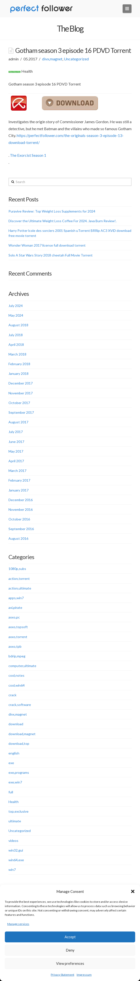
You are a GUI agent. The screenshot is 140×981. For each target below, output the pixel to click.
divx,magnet (52, 59)
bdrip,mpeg (16, 656)
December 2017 (20, 383)
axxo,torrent (17, 637)
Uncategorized (76, 59)
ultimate (14, 821)
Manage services (18, 924)
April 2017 (16, 461)
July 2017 (15, 432)
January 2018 (18, 373)
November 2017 (20, 393)
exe (11, 763)
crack (12, 695)
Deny (70, 950)
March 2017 (17, 471)
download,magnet (22, 734)
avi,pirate (15, 607)
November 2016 (20, 509)
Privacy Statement (62, 974)
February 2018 (19, 364)
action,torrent (19, 578)
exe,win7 (15, 782)
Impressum (84, 974)
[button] (132, 891)
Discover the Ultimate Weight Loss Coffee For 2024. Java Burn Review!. (62, 221)
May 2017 (15, 451)
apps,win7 (16, 598)
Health (13, 802)
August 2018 (18, 325)
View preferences (70, 963)
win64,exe (16, 860)
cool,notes (16, 675)
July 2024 (15, 306)
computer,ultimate (22, 666)
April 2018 (16, 344)
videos (13, 841)
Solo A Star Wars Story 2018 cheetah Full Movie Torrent (50, 255)
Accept (70, 937)
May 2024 (15, 315)
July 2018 (15, 335)
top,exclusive (18, 811)
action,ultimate (19, 588)
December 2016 (20, 500)
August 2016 (18, 538)
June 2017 (16, 442)
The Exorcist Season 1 (28, 155)
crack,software (19, 705)
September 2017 (21, 412)
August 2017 (18, 422)
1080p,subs (17, 569)
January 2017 (18, 490)
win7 (12, 869)
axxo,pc (14, 617)
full (10, 792)
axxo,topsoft (18, 627)
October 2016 (19, 519)
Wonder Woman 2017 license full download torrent (47, 245)
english (13, 753)
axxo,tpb (15, 646)
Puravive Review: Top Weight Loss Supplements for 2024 (51, 211)
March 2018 (17, 354)
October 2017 (19, 403)
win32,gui (15, 850)
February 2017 (19, 480)
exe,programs (18, 772)
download (15, 724)
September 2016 (21, 529)
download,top (18, 743)
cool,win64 (16, 685)
